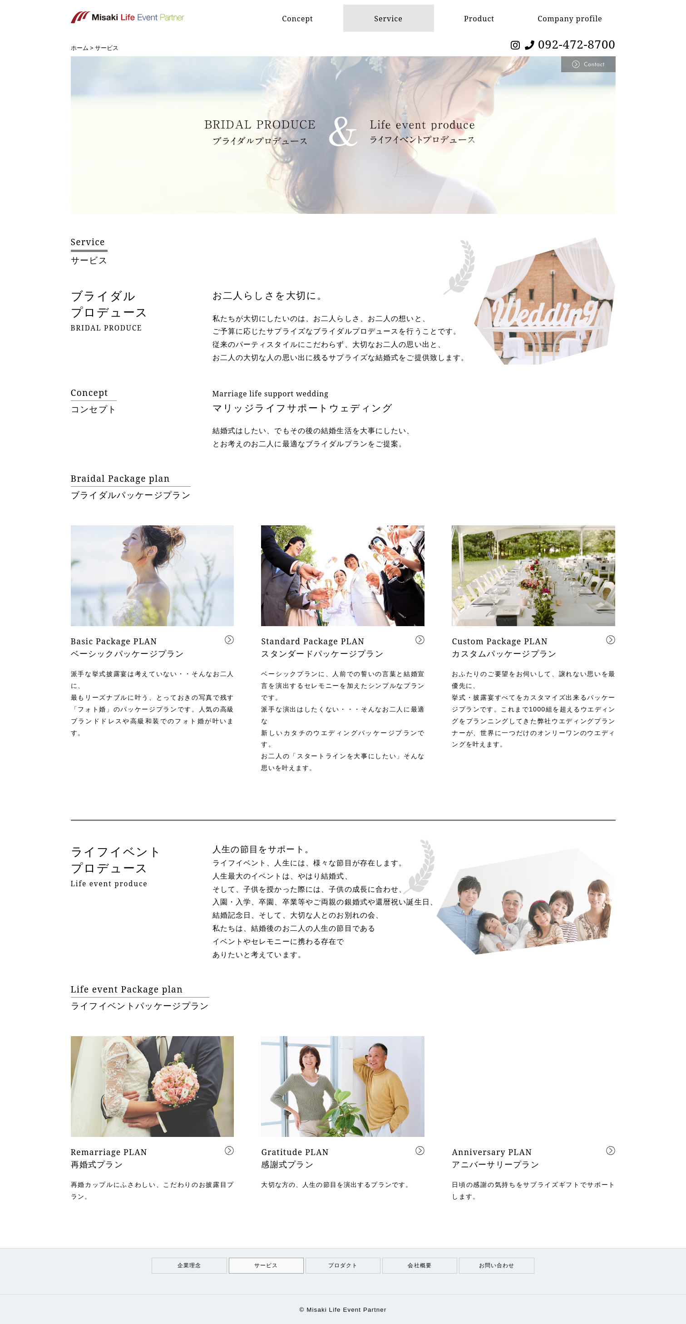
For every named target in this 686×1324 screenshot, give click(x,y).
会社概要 (419, 1265)
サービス (266, 1265)
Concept (298, 18)
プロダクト (343, 1265)
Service (388, 18)
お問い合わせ (497, 1265)
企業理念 (189, 1265)
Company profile (570, 18)
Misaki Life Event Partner (346, 1309)
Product (479, 18)
